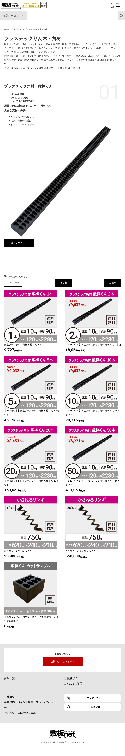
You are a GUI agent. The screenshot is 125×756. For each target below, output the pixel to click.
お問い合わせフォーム (62, 661)
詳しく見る (17, 243)
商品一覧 (17, 29)
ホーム (7, 29)
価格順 (63, 282)
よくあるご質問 (73, 683)
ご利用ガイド (72, 678)
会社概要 (9, 696)
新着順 (112, 282)
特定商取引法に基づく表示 (20, 712)
